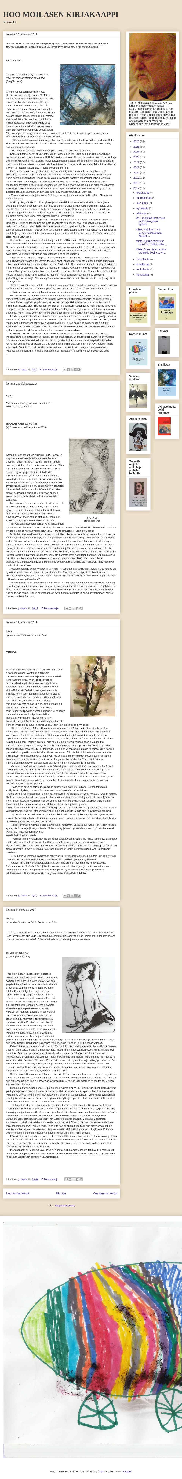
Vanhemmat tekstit (105, 1193)
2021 (136, 167)
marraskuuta (144, 197)
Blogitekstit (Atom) (65, 1205)
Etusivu (61, 1193)
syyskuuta (142, 208)
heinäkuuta (143, 259)
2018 (136, 182)
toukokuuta (143, 269)
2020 (136, 172)
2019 (136, 177)
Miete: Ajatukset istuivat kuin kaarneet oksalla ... (151, 243)
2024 (136, 151)
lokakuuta (142, 202)
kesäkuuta (142, 264)
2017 (136, 188)
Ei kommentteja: (49, 369)
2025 (136, 146)
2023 (136, 156)
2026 (136, 141)
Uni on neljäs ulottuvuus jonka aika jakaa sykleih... (150, 221)
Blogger (127, 1471)
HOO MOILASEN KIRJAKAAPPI (60, 14)
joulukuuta (142, 192)
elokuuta (141, 213)
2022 (136, 162)
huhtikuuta (143, 274)
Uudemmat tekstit (17, 1193)
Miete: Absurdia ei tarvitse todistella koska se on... (151, 251)
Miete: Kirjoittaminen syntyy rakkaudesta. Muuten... (149, 232)
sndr (102, 1471)
